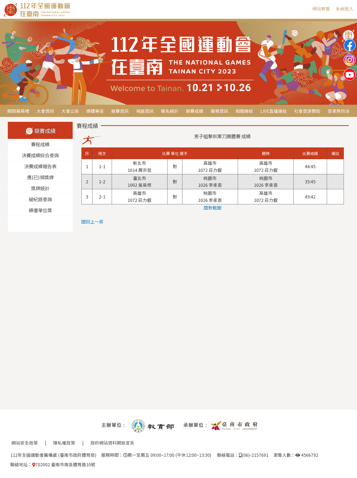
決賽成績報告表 (40, 166)
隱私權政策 (64, 443)
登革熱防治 (339, 111)
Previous (8, 63)
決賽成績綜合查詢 (40, 155)
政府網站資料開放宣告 (112, 443)
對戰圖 (212, 208)
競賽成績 (194, 111)
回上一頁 (92, 221)
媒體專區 (95, 111)
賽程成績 (40, 144)
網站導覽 (321, 9)
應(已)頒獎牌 (40, 177)
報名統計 (169, 111)
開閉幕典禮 (18, 111)
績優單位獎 (40, 210)
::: (305, 9)
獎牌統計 (40, 188)
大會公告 (70, 111)
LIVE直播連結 (273, 111)
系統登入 (344, 9)
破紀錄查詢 (40, 199)
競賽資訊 (120, 111)
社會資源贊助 (307, 111)
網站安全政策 (24, 443)
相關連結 (244, 111)
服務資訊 (219, 111)
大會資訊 (45, 111)
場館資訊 (145, 111)
